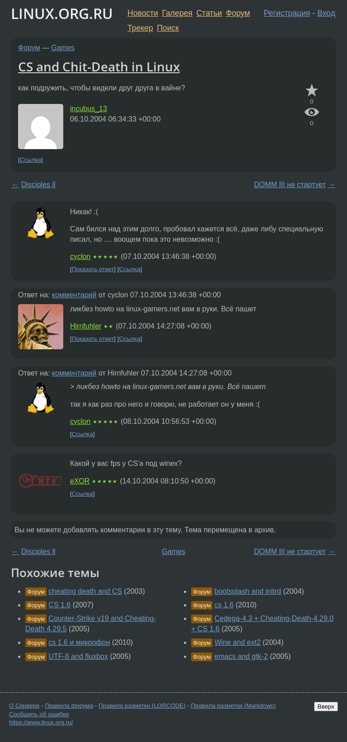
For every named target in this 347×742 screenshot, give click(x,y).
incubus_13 (88, 109)
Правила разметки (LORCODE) (142, 705)
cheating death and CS (85, 591)
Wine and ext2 (238, 642)
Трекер (140, 28)
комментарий (74, 295)
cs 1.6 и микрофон (79, 642)
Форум (238, 13)
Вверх (326, 706)
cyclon (80, 256)
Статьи (209, 13)
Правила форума (69, 705)
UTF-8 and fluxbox (78, 656)
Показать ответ (93, 269)
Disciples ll (38, 184)
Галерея (177, 13)
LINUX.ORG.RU (62, 13)
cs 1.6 (224, 605)
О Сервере (24, 705)
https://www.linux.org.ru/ (41, 722)
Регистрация (287, 13)
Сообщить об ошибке (39, 714)
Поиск (168, 28)
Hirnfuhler (85, 326)
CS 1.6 (59, 605)
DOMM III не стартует (290, 184)
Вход (326, 13)
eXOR (80, 481)
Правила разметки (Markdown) (233, 705)
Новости (142, 13)
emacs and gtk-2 (241, 656)
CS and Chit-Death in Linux (99, 66)
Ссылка (30, 159)
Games (63, 48)
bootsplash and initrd (248, 591)
